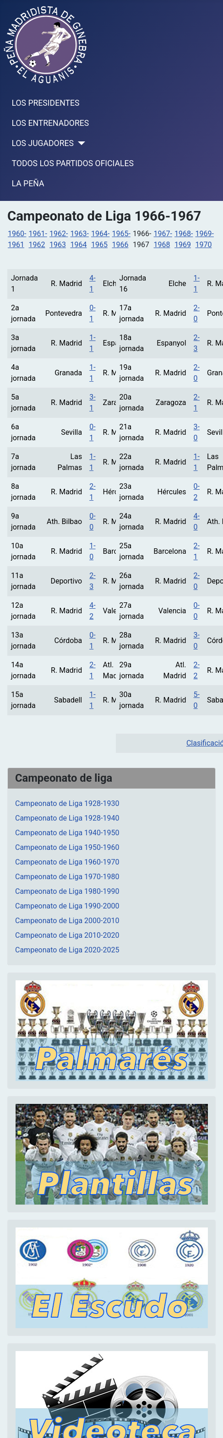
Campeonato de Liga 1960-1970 (67, 862)
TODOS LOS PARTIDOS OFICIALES (73, 163)
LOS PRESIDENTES (46, 103)
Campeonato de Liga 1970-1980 (67, 876)
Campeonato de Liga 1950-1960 (67, 847)
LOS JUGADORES (43, 143)
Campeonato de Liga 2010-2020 (67, 935)
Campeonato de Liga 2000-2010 (67, 920)
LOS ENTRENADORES (50, 123)
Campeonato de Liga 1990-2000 (67, 906)
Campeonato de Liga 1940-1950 (67, 832)
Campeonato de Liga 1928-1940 (67, 818)
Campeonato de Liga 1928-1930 (67, 803)
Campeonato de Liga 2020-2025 (67, 950)
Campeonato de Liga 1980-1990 (67, 891)
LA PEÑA (28, 183)
